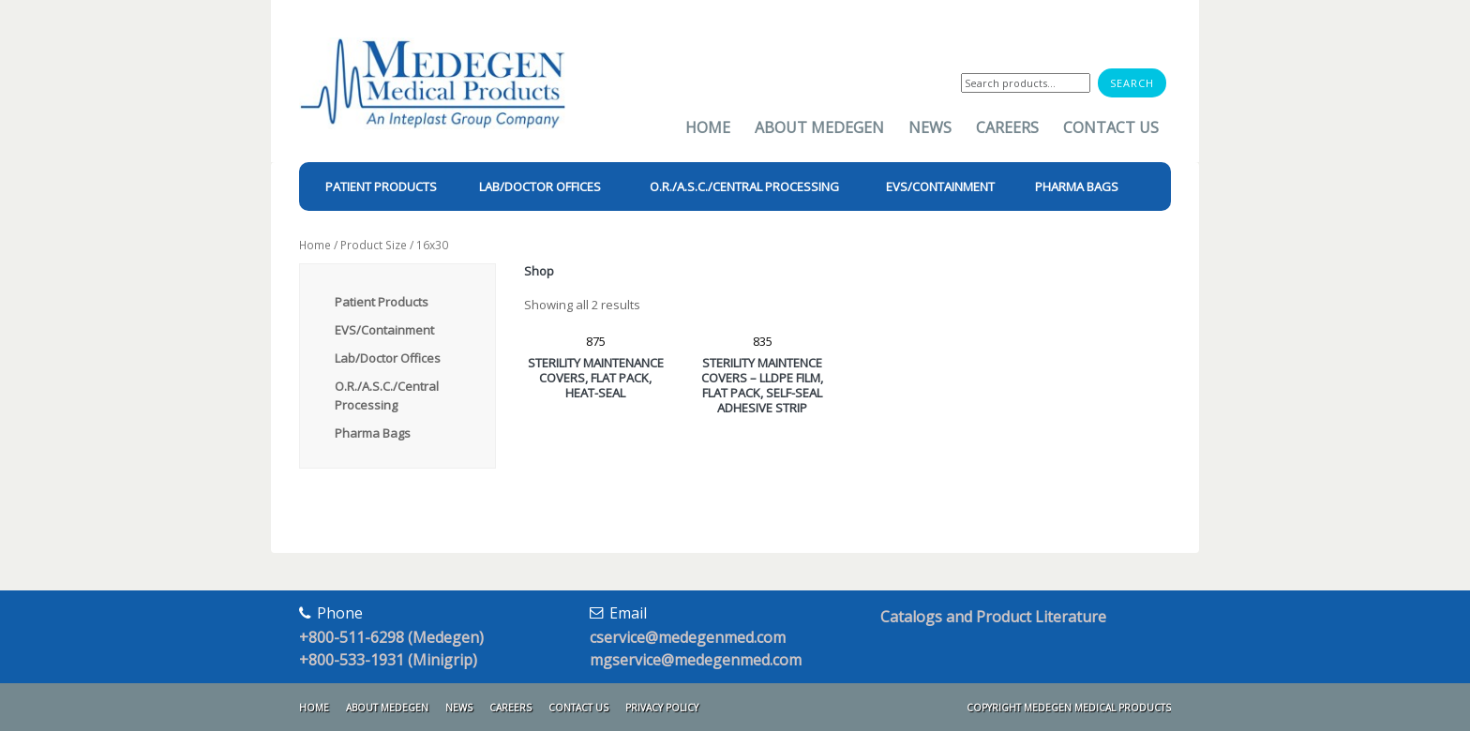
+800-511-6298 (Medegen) (391, 637)
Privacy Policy (661, 707)
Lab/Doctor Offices (388, 358)
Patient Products (381, 301)
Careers (1007, 127)
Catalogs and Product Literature (993, 616)
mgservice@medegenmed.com (696, 659)
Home (707, 127)
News (930, 127)
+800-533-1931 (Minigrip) (388, 659)
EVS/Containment (384, 329)
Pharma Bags (373, 433)
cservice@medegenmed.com (688, 637)
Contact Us (1111, 127)
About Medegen (819, 127)
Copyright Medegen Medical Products (1069, 707)
